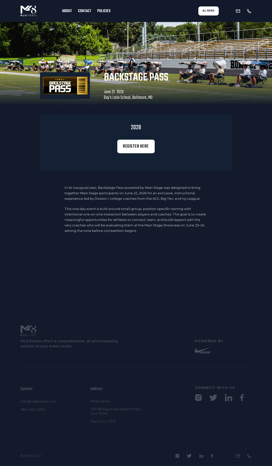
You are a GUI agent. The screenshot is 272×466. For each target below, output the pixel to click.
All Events (208, 11)
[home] (38, 11)
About (67, 11)
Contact (84, 11)
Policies (103, 11)
